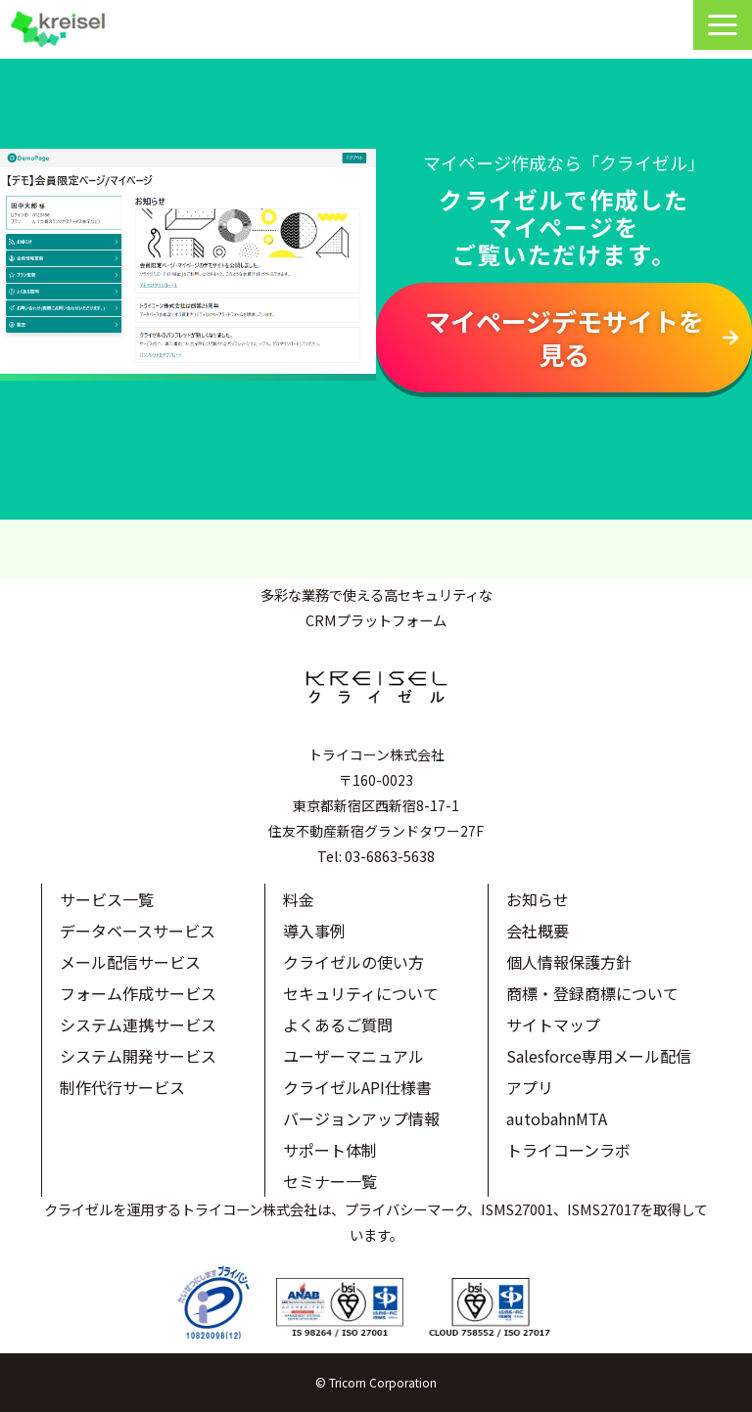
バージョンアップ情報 (361, 1118)
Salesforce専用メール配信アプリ (598, 1071)
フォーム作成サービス (138, 993)
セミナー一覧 (330, 1181)
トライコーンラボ (568, 1149)
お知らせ (537, 899)
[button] (722, 25)
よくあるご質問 (338, 1024)
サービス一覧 (107, 899)
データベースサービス (137, 930)
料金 (298, 899)
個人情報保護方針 (569, 962)
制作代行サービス (122, 1087)
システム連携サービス (138, 1024)
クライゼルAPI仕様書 (357, 1087)
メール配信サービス (130, 962)
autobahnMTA (556, 1118)
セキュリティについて (361, 993)
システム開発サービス (138, 1056)
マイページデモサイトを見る (564, 337)
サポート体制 (330, 1149)
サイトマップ (553, 1024)
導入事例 (314, 930)
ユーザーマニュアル (353, 1056)
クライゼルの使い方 (353, 962)
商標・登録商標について (592, 993)
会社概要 (537, 930)
